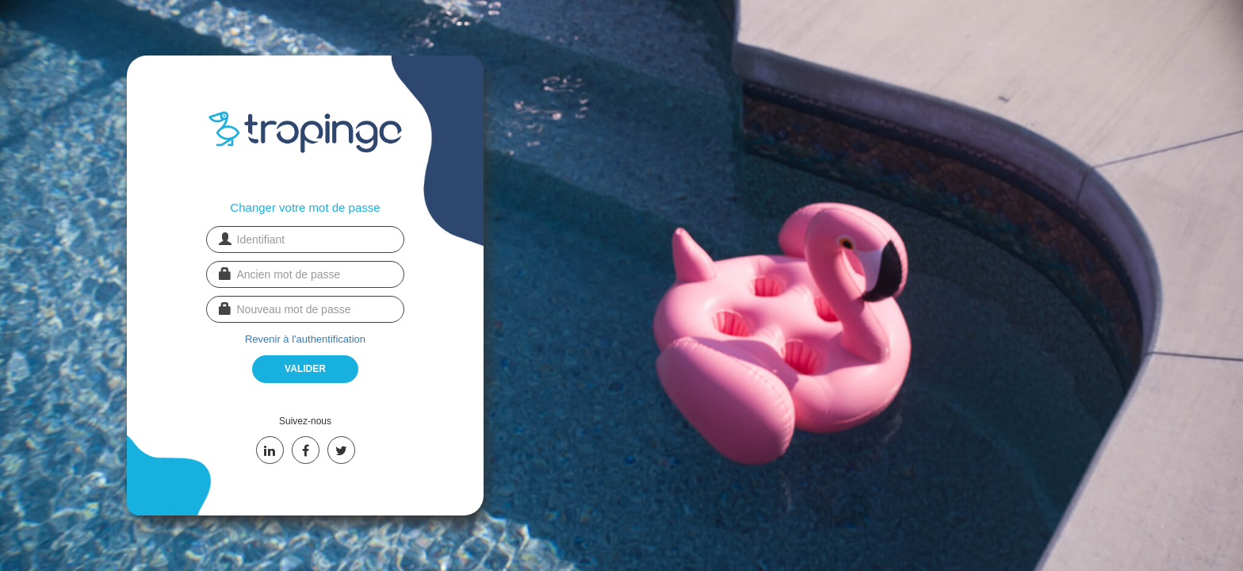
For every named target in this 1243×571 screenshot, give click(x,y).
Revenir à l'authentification (305, 339)
